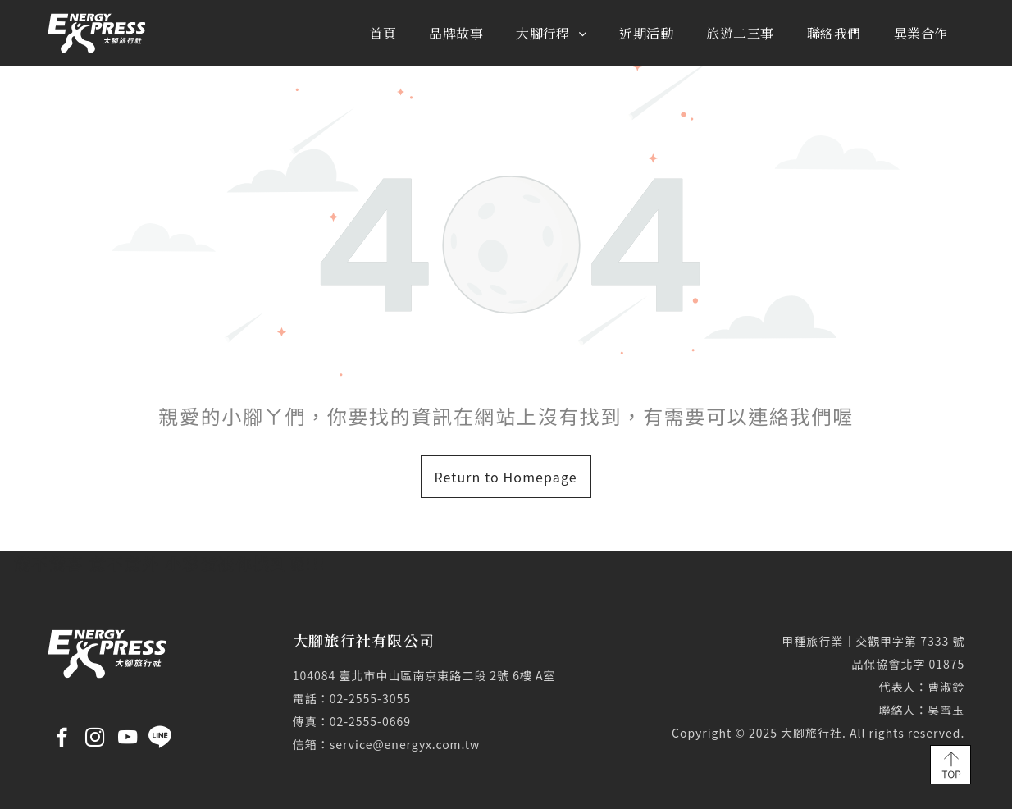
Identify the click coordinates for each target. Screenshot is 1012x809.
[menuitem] (383, 33)
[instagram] (94, 739)
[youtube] (127, 739)
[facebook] (62, 739)
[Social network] (160, 739)
